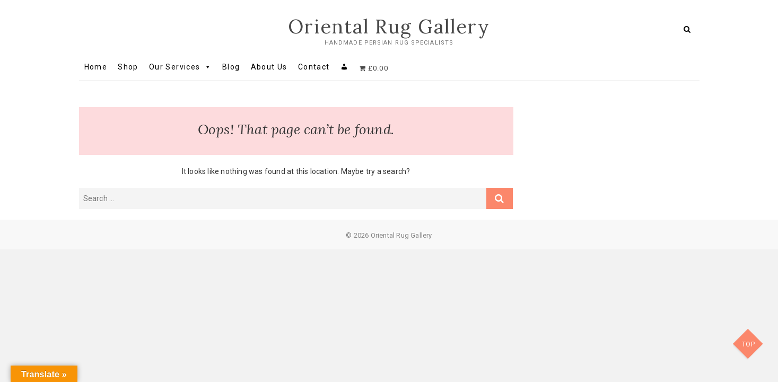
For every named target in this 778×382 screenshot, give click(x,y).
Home (96, 67)
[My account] (344, 66)
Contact (314, 67)
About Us (269, 67)
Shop (128, 67)
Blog (231, 67)
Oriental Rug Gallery (389, 26)
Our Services (180, 67)
